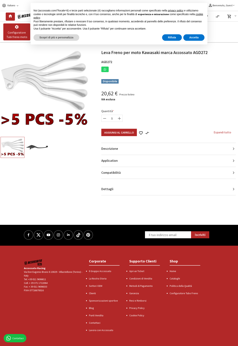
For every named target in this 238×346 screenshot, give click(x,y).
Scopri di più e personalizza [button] (56, 37)
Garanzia (134, 293)
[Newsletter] (168, 234)
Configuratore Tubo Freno (184, 293)
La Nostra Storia (97, 278)
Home (173, 271)
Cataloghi (175, 278)
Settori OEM (95, 286)
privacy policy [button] (175, 10)
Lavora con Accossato (101, 330)
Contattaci (94, 322)
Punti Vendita (96, 315)
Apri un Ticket (136, 271)
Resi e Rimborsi (137, 300)
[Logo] (27, 16)
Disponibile (110, 81)
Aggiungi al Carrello (119, 132)
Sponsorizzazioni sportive (103, 300)
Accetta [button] (194, 37)
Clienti (92, 293)
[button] (232, 16)
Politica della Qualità (181, 286)
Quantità (107, 111)
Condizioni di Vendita (140, 278)
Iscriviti (200, 235)
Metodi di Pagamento (141, 286)
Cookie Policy (136, 315)
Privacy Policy (137, 308)
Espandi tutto (222, 132)
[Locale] (12, 5)
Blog (91, 308)
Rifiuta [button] (172, 37)
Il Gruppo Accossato (100, 271)
